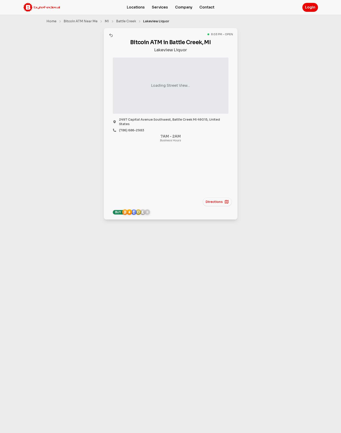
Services (160, 7)
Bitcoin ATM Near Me (81, 21)
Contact (206, 7)
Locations (136, 7)
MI (107, 21)
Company (183, 7)
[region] (170, 174)
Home (51, 21)
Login (310, 7)
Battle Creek (126, 21)
